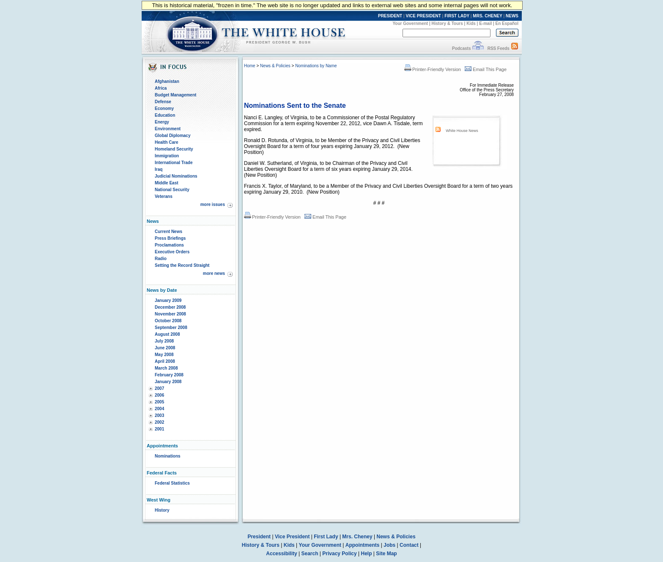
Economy (164, 108)
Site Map (386, 554)
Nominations (168, 456)
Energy (162, 122)
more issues (212, 204)
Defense (163, 101)
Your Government (410, 23)
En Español (507, 23)
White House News (462, 131)
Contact (409, 545)
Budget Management (175, 95)
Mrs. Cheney (357, 537)
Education (165, 115)
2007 (159, 388)
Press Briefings (170, 238)
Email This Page (486, 69)
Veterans (164, 196)
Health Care (166, 142)
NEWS (512, 16)
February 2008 (169, 375)
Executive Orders (172, 251)
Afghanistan (167, 81)
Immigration (167, 156)
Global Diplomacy (172, 135)
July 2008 (164, 341)
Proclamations (169, 245)
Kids (471, 23)
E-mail (485, 23)
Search (309, 554)
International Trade (173, 162)
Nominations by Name (316, 65)
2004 (159, 408)
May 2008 (164, 354)
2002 (159, 422)
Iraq (158, 169)
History (162, 510)
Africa (161, 88)
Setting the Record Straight (182, 265)
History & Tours (447, 23)
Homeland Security (174, 149)
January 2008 (168, 381)
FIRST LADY (456, 16)
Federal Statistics (172, 483)
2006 (159, 395)
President (259, 537)
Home (249, 65)
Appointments (362, 545)
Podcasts (461, 48)
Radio (161, 258)
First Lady (326, 537)
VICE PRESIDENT (423, 16)
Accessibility (281, 554)
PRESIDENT (390, 16)
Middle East (166, 183)
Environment (168, 128)
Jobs (389, 545)
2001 (159, 429)
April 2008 (165, 361)
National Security (172, 189)
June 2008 (165, 347)
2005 (159, 402)
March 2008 (166, 368)
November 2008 (170, 314)
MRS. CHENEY (487, 16)
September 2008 (171, 327)
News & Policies (275, 65)
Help (366, 554)
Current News (168, 231)
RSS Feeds (499, 48)
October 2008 (168, 320)
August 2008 (167, 334)
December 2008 (170, 307)
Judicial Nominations (176, 176)
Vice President (292, 537)
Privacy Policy (339, 554)
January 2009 (168, 300)
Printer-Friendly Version (432, 69)
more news (214, 273)
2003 (159, 415)
